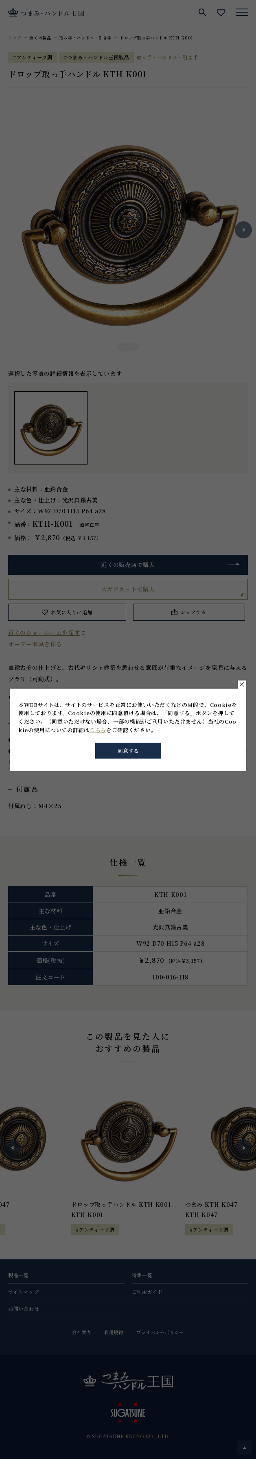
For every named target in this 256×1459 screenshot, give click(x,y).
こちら (98, 730)
